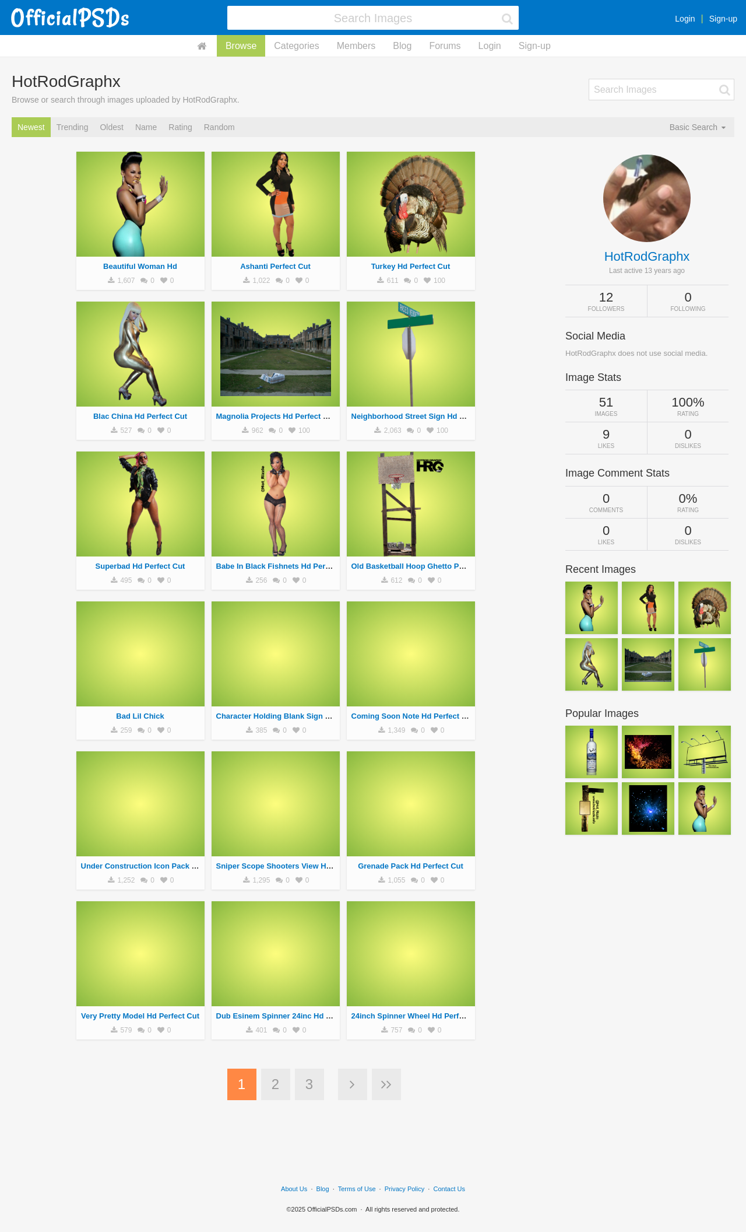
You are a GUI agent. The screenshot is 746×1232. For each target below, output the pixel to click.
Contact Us (449, 1188)
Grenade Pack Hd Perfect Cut (410, 866)
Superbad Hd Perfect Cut (140, 566)
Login (685, 18)
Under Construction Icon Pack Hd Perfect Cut (162, 866)
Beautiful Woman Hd (140, 266)
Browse (241, 46)
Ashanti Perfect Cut (275, 266)
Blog (402, 46)
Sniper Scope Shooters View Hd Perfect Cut (295, 866)
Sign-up (723, 18)
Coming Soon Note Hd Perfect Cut (412, 716)
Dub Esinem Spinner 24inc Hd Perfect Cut (291, 1016)
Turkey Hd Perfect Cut (411, 266)
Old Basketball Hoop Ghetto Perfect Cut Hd (429, 566)
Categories (296, 46)
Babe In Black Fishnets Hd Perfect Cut (285, 566)
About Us (294, 1188)
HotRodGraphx (647, 256)
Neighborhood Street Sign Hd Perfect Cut (425, 416)
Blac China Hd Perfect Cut (140, 416)
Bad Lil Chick (140, 716)
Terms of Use (357, 1188)
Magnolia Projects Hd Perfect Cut (276, 416)
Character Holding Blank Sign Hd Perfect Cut (297, 716)
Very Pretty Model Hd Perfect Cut (140, 1016)
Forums (444, 46)
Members (356, 46)
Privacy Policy (404, 1188)
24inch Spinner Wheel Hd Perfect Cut (418, 1016)
